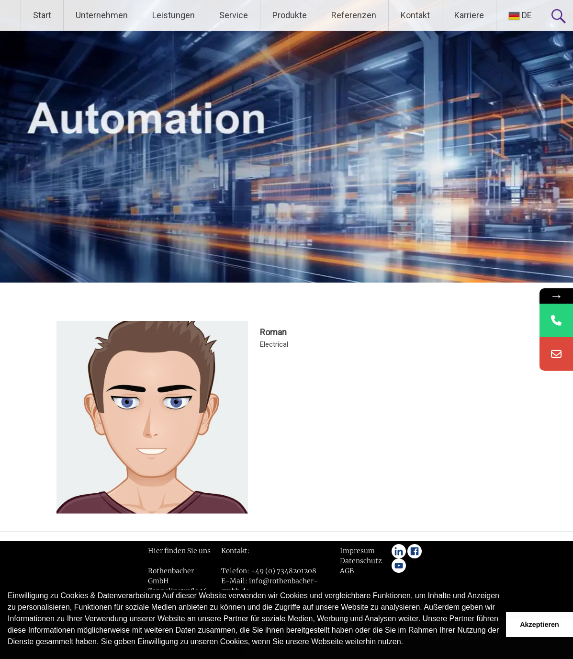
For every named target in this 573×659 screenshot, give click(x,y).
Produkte (289, 15)
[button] (9, 654)
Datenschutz (361, 561)
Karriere (469, 15)
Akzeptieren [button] (539, 624)
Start (42, 15)
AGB (347, 571)
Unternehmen (102, 15)
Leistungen (173, 15)
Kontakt (415, 15)
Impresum (357, 550)
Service (233, 15)
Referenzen (353, 15)
